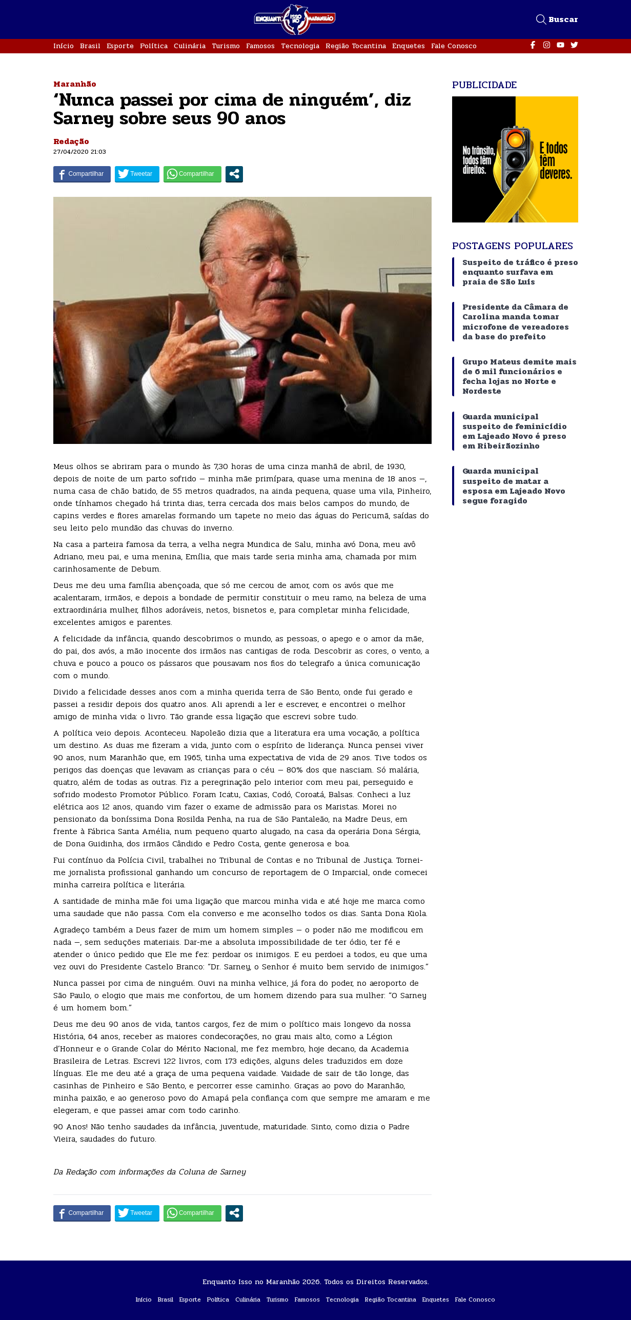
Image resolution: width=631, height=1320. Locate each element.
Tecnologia (300, 45)
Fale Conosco (454, 45)
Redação (71, 141)
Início (63, 45)
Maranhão (74, 83)
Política (154, 45)
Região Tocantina (355, 45)
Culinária (190, 45)
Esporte (120, 45)
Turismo (226, 45)
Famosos (260, 45)
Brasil (90, 45)
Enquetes (408, 45)
